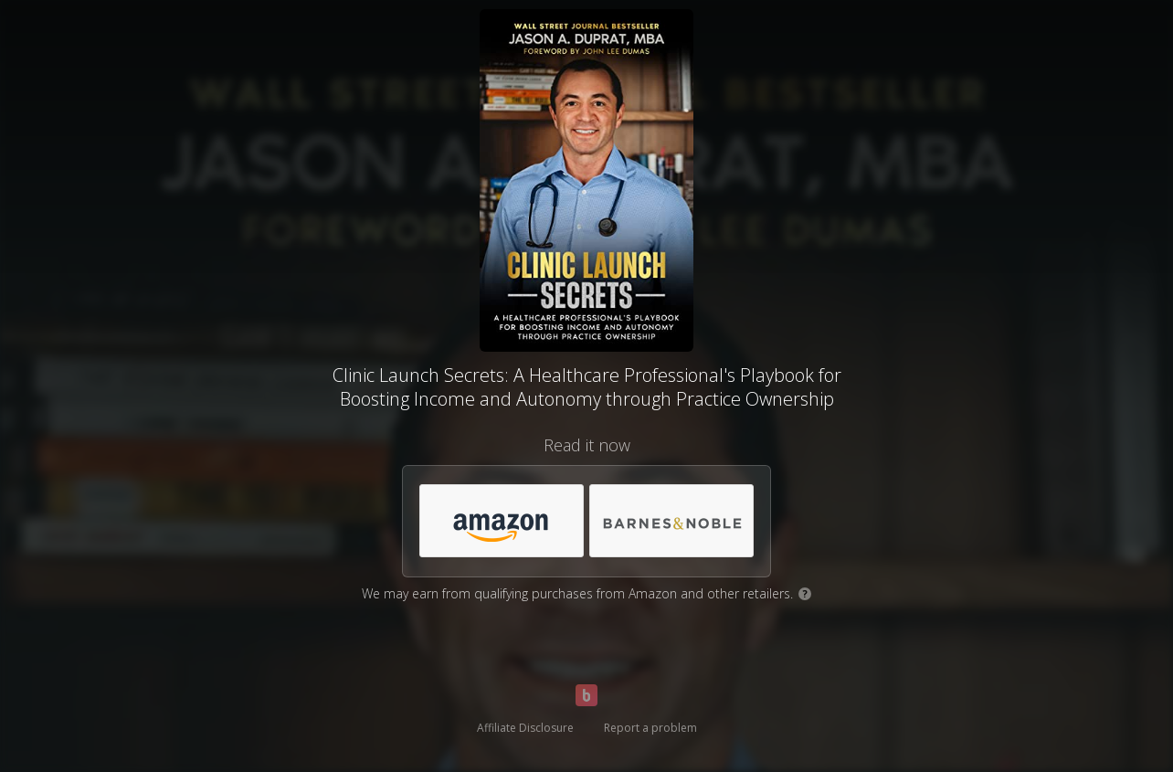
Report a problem (650, 727)
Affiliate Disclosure (525, 727)
